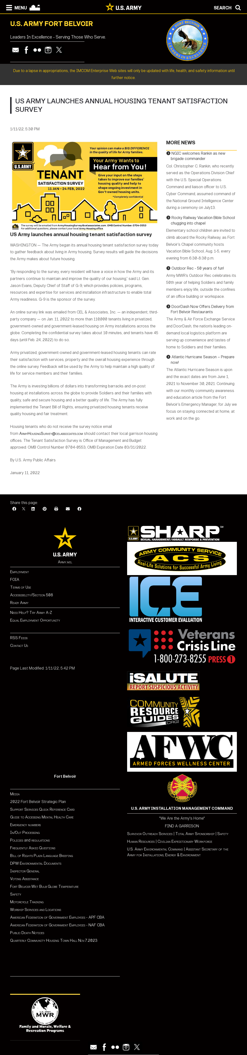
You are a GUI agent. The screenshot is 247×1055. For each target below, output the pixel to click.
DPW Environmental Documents (35, 863)
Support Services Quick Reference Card (42, 809)
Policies (17, 840)
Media (15, 794)
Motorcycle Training (27, 902)
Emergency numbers (25, 825)
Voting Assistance (24, 878)
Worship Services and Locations (35, 909)
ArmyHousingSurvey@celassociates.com (51, 433)
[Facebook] (14, 509)
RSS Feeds (18, 638)
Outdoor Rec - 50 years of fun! (198, 268)
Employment (19, 572)
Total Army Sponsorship (194, 833)
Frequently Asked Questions (32, 848)
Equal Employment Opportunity (35, 620)
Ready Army (19, 602)
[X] (24, 509)
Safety (15, 894)
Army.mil (65, 562)
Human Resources (141, 841)
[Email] (68, 509)
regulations (40, 840)
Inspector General (25, 871)
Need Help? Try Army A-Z (31, 612)
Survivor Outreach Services (149, 833)
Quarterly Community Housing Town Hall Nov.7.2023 (53, 940)
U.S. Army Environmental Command (155, 849)
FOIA (14, 579)
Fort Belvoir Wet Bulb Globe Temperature (44, 886)
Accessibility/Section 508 (31, 595)
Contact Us (19, 645)
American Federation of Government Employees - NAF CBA (57, 925)
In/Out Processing (25, 832)
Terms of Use (20, 587)
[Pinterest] (45, 509)
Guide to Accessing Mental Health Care (42, 817)
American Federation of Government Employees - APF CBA (57, 917)
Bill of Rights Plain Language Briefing (41, 855)
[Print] (56, 509)
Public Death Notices (27, 932)
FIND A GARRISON (182, 826)
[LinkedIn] (33, 509)
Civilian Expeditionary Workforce (185, 841)
